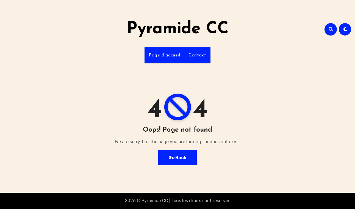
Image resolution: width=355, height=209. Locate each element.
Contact (197, 55)
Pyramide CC (178, 29)
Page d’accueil (164, 55)
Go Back (177, 157)
